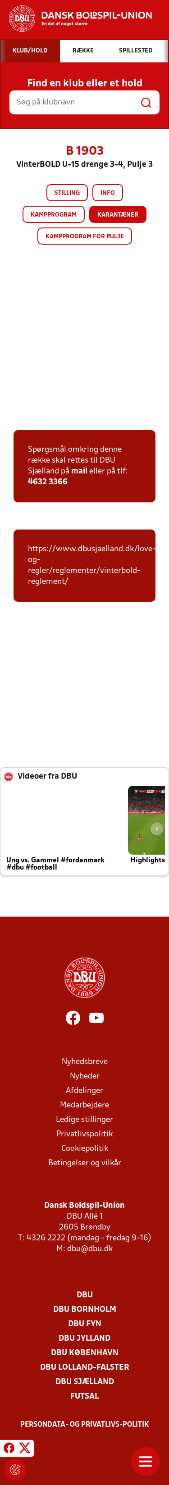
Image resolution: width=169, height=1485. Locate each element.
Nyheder (85, 1076)
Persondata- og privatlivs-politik (84, 1425)
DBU (85, 1295)
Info (107, 193)
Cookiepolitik (84, 1149)
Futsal (84, 1396)
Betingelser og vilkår (84, 1163)
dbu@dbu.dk (90, 1249)
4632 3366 (48, 482)
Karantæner (117, 215)
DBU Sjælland (84, 1382)
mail (79, 471)
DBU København (85, 1353)
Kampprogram (54, 215)
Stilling (67, 193)
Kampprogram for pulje (85, 237)
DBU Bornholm (84, 1310)
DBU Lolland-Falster (84, 1367)
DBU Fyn (84, 1324)
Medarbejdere (84, 1105)
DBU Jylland (84, 1339)
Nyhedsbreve (85, 1062)
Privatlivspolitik (84, 1134)
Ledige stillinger (84, 1120)
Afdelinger (84, 1091)
